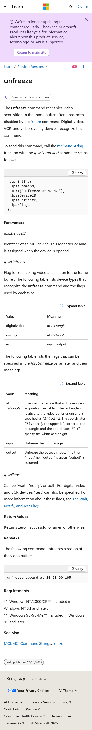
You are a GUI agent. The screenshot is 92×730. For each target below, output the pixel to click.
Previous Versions (30, 66)
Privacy (31, 709)
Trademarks (12, 723)
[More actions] (83, 67)
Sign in (83, 6)
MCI (7, 643)
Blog (65, 702)
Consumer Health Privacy (23, 716)
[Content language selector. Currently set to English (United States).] (26, 679)
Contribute (12, 709)
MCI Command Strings (32, 643)
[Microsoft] (46, 6)
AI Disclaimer (14, 702)
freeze (36, 121)
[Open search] (71, 6)
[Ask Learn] (74, 67)
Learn (8, 66)
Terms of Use (61, 716)
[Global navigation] (5, 6)
